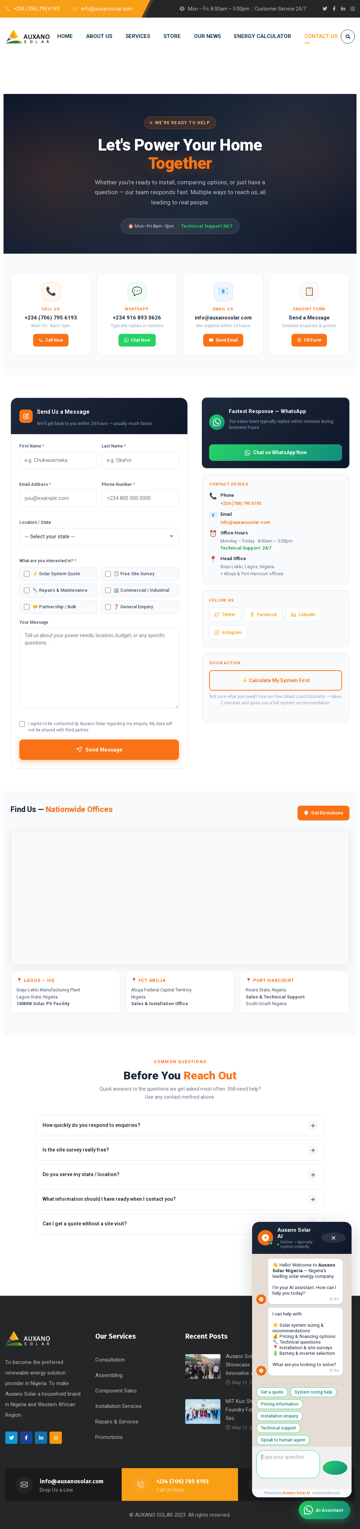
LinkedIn (303, 614)
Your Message (33, 622)
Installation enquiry (296, 1427)
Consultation (110, 1360)
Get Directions (323, 813)
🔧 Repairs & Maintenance (60, 590)
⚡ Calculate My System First (276, 680)
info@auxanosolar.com (245, 522)
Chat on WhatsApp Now (276, 453)
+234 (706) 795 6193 (240, 503)
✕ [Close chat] (332, 1270)
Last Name (114, 446)
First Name (31, 446)
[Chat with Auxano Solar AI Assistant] (324, 1510)
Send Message (99, 750)
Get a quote (240, 1415)
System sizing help (281, 1415)
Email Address (35, 484)
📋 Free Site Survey (134, 573)
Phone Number (118, 484)
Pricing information (247, 1427)
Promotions (109, 1437)
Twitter (225, 614)
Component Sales (116, 1391)
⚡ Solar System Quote (56, 573)
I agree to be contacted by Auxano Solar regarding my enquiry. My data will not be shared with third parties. (100, 726)
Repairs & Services (117, 1422)
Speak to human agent (297, 1439)
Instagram (228, 632)
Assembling (108, 1375)
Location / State (35, 522)
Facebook (263, 614)
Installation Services (118, 1406)
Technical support (246, 1439)
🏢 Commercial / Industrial (141, 590)
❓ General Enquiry (133, 606)
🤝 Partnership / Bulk (54, 606)
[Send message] (333, 1467)
